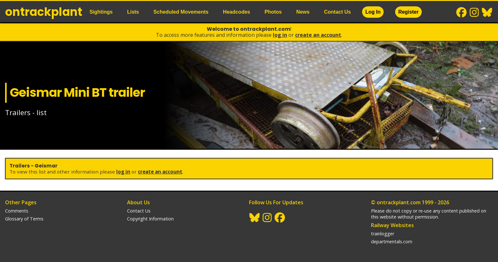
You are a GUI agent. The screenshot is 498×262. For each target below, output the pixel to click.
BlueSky (487, 12)
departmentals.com (391, 242)
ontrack (43, 12)
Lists (133, 12)
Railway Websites (392, 225)
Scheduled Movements (180, 12)
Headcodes (236, 12)
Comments (16, 211)
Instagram (474, 12)
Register (408, 12)
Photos (273, 12)
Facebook (462, 12)
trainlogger (382, 234)
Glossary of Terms (24, 219)
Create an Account (318, 34)
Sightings (101, 12)
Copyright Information (150, 219)
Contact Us (337, 12)
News (303, 12)
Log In (372, 12)
